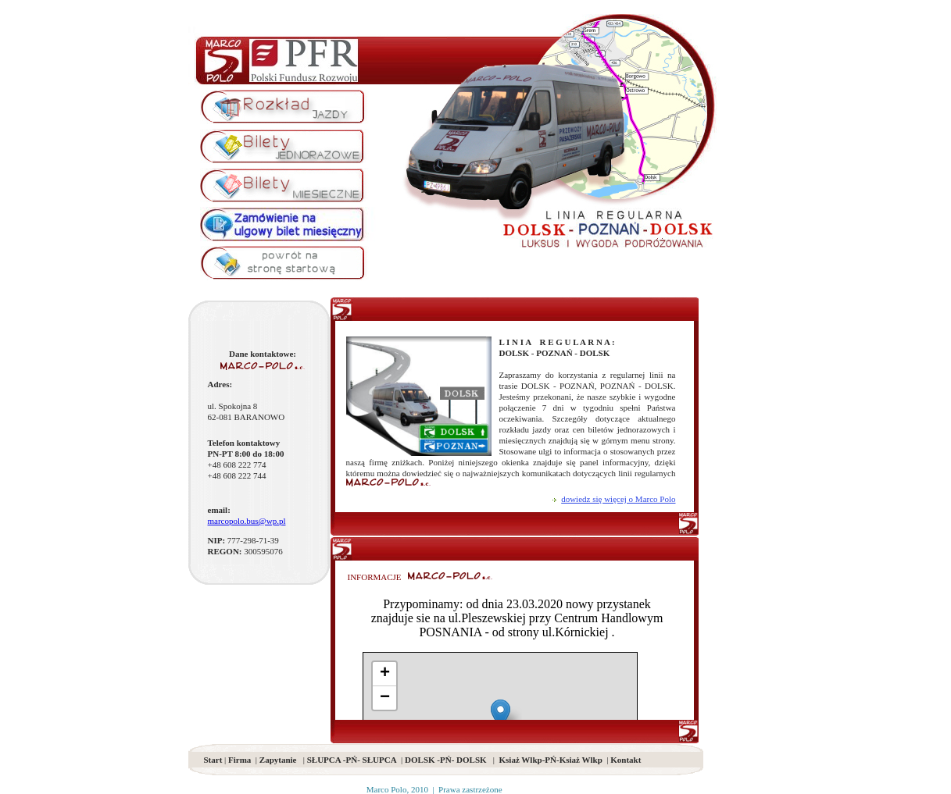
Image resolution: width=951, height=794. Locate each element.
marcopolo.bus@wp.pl (247, 520)
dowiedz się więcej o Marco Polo (618, 499)
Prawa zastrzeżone (470, 789)
